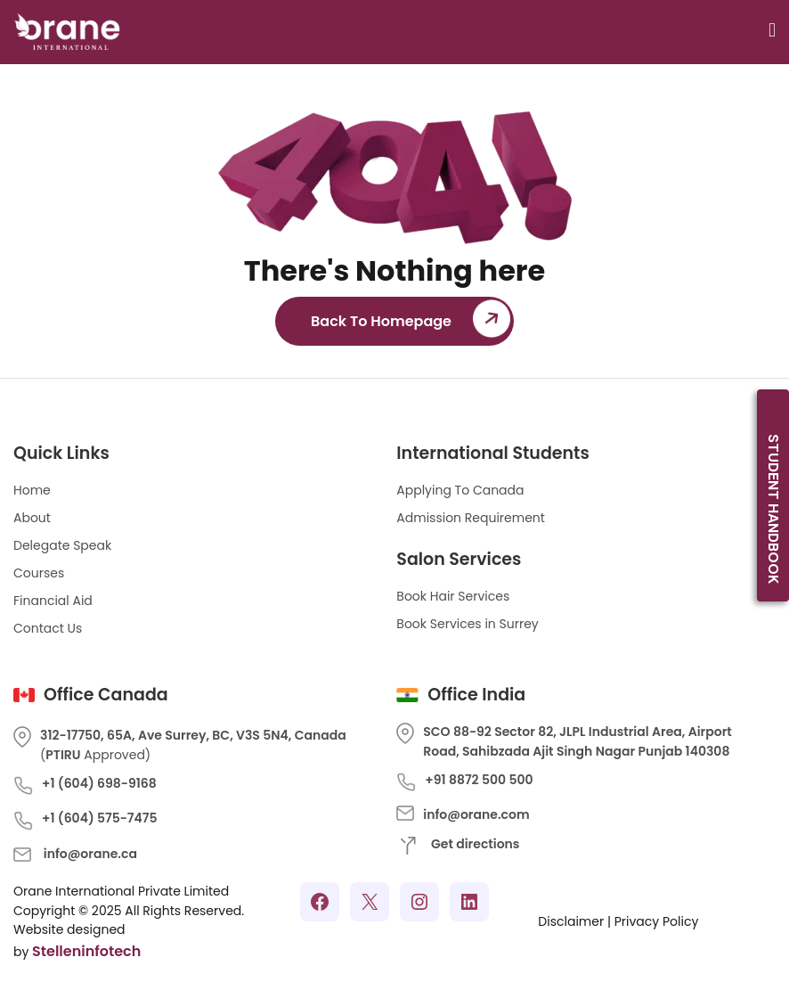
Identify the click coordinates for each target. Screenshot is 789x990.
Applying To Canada (460, 490)
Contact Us (47, 628)
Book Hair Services (452, 596)
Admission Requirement (470, 518)
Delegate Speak (62, 545)
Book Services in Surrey (467, 624)
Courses (38, 573)
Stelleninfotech (86, 951)
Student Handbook (773, 509)
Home (32, 490)
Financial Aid (53, 601)
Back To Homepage (381, 321)
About (32, 518)
